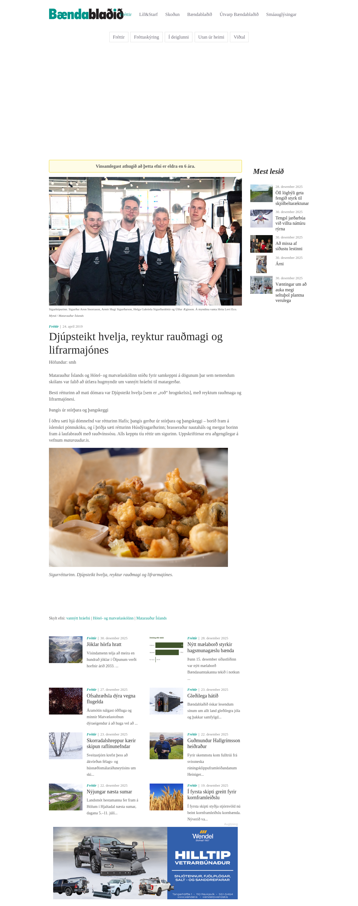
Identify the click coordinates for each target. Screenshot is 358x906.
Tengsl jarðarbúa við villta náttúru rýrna (290, 223)
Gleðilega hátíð (202, 696)
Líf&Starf (148, 14)
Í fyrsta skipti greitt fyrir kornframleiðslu (211, 795)
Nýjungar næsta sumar (109, 791)
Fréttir (126, 14)
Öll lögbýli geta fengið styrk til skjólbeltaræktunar (292, 198)
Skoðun (172, 14)
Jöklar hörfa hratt (104, 644)
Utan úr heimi (211, 37)
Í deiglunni (178, 37)
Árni (279, 263)
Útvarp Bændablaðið (239, 14)
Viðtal (239, 37)
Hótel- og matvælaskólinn (113, 618)
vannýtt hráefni (78, 618)
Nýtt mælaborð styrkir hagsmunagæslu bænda (210, 647)
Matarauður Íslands (151, 618)
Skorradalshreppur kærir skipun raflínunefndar (111, 743)
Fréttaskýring (146, 37)
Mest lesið (268, 171)
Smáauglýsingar (281, 14)
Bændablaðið (199, 14)
